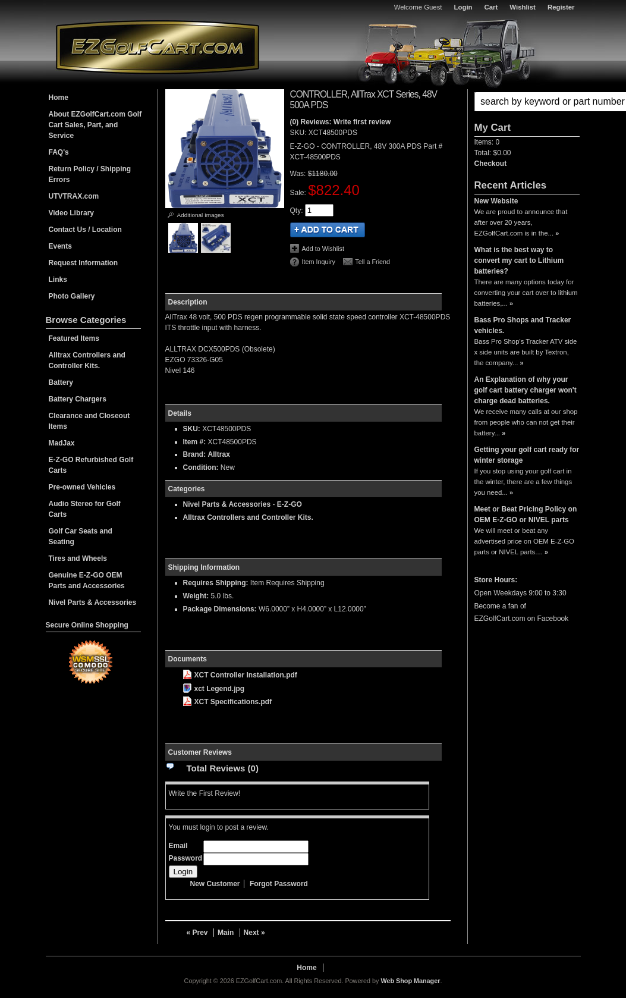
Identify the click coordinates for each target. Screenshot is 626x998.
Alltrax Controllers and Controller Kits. (248, 517)
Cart (491, 7)
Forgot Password (279, 884)
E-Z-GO (289, 504)
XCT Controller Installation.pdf (240, 675)
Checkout (490, 163)
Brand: (194, 454)
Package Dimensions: (220, 609)
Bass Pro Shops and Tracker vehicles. (522, 325)
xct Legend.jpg (214, 689)
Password (186, 858)
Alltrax (219, 454)
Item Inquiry (318, 261)
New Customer (215, 884)
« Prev (197, 932)
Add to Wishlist (323, 248)
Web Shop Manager (410, 980)
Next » (254, 932)
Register (561, 7)
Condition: (201, 467)
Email (178, 846)
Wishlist (522, 7)
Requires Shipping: (215, 583)
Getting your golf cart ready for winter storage (527, 455)
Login (463, 7)
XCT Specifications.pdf (227, 702)
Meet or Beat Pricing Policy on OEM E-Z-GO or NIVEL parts (525, 514)
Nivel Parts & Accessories (227, 504)
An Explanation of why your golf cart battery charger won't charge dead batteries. (525, 390)
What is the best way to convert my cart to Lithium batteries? (519, 260)
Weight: (196, 596)
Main (226, 932)
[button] (527, 101)
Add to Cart (327, 229)
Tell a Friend (372, 261)
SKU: (299, 132)
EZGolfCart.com (157, 47)
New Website (496, 201)
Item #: (195, 442)
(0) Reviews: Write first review (340, 122)
